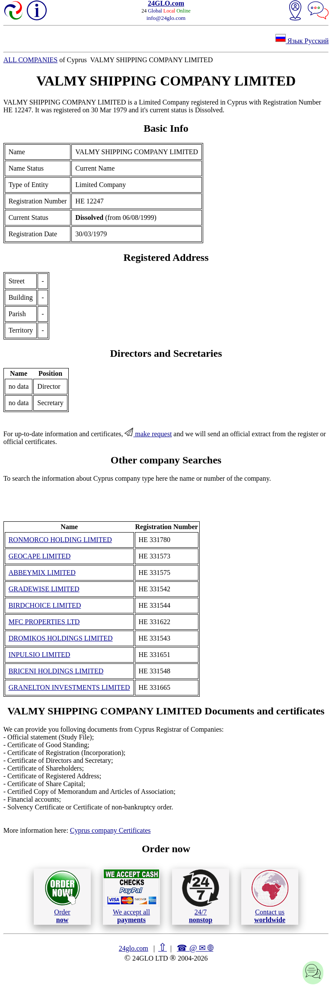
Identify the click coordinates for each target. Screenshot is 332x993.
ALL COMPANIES (30, 59)
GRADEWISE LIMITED (44, 589)
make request (148, 434)
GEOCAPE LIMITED (40, 556)
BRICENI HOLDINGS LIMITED (56, 671)
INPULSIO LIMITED (39, 654)
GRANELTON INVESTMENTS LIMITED (69, 687)
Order (62, 896)
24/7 (200, 896)
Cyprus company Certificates (110, 830)
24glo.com (133, 948)
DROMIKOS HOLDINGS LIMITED (61, 638)
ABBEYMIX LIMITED (42, 572)
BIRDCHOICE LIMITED (45, 605)
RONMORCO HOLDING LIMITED (60, 539)
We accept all (131, 896)
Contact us (270, 896)
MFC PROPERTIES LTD (44, 621)
